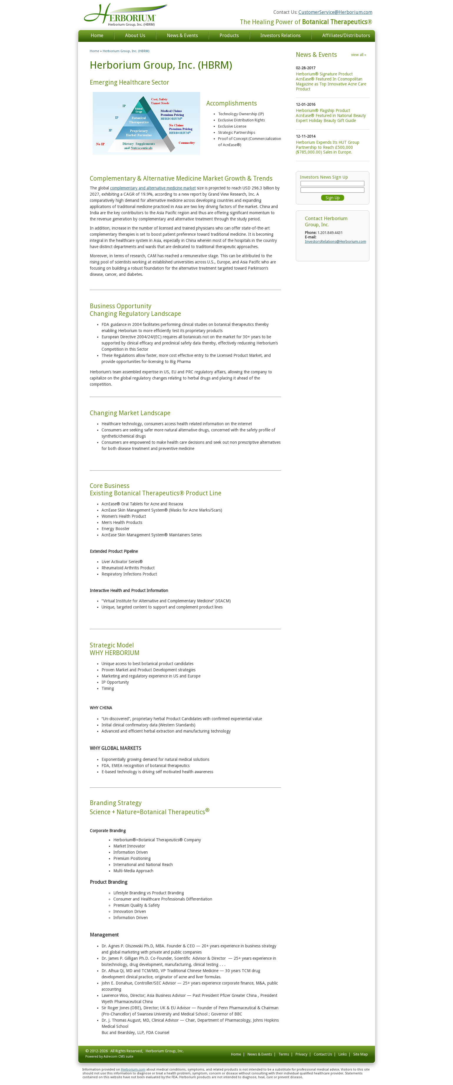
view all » (358, 54)
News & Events (182, 35)
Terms (283, 1054)
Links (342, 1054)
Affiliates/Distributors (346, 35)
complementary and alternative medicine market (153, 188)
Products (229, 35)
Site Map (360, 1054)
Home (97, 35)
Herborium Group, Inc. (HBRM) (126, 51)
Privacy (301, 1054)
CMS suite (125, 1056)
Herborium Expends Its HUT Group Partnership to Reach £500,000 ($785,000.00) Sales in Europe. (327, 147)
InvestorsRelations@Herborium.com (335, 241)
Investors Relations (280, 35)
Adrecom (110, 1056)
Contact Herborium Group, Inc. (326, 221)
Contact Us (323, 1054)
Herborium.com (133, 1069)
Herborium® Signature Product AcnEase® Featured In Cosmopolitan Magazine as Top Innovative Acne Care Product (331, 81)
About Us (135, 35)
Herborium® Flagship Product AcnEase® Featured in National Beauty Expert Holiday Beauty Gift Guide (331, 115)
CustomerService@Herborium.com (335, 12)
